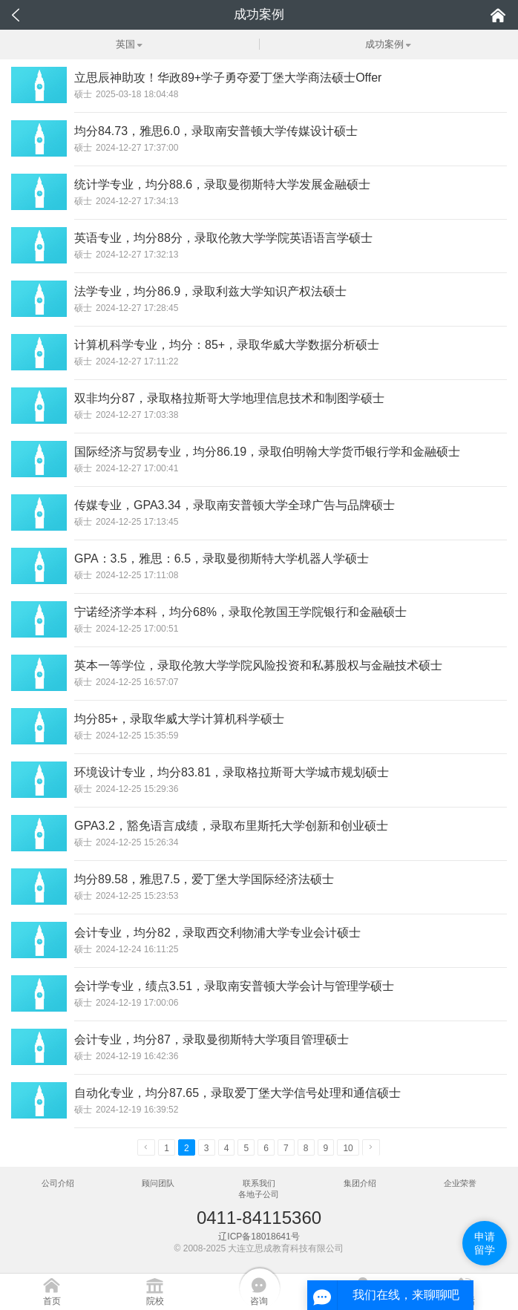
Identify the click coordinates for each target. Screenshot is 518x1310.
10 (348, 1148)
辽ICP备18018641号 (258, 1236)
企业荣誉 (460, 1183)
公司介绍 (58, 1183)
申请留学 (484, 1243)
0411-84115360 (259, 1218)
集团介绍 (360, 1183)
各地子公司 (258, 1194)
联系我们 (259, 1183)
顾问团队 (158, 1183)
